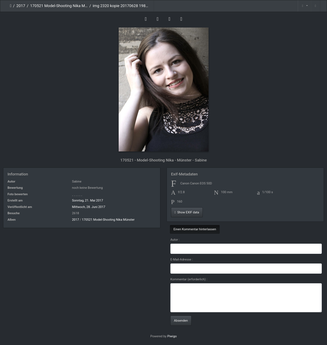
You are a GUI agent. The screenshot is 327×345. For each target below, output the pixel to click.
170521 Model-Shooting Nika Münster (59, 6)
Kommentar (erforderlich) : (188, 279)
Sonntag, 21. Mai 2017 (87, 200)
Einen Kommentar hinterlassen (195, 229)
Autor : (175, 240)
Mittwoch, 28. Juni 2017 (88, 207)
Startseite (10, 6)
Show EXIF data (187, 212)
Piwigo (172, 336)
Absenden (181, 320)
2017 (20, 6)
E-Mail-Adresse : (181, 259)
